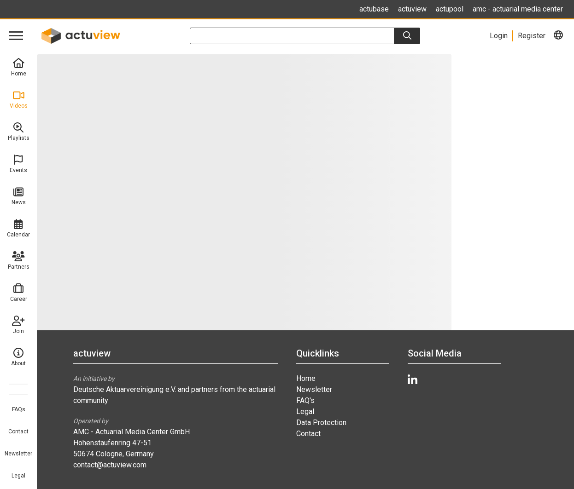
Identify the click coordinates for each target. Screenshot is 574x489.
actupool (449, 9)
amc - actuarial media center (518, 9)
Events (18, 164)
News (19, 196)
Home (18, 67)
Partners (18, 260)
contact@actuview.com (109, 464)
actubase (374, 9)
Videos (19, 99)
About (18, 357)
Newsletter (18, 453)
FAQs (18, 409)
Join (18, 325)
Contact (18, 431)
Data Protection (321, 422)
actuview (412, 9)
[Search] (407, 36)
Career (18, 292)
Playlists (18, 131)
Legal (18, 475)
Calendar (18, 228)
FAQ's (305, 400)
